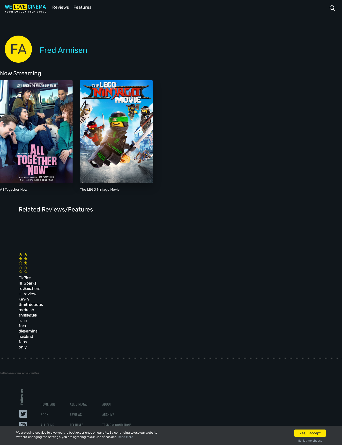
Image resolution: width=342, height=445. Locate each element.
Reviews (59, 7)
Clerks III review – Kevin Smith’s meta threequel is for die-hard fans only (48, 270)
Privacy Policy (113, 372)
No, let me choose (310, 440)
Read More (125, 437)
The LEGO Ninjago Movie (99, 189)
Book (44, 351)
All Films (47, 361)
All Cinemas (79, 340)
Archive (108, 351)
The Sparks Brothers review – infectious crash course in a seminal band (118, 270)
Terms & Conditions (117, 361)
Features (83, 7)
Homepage (48, 340)
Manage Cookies (114, 382)
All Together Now (14, 189)
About (107, 340)
